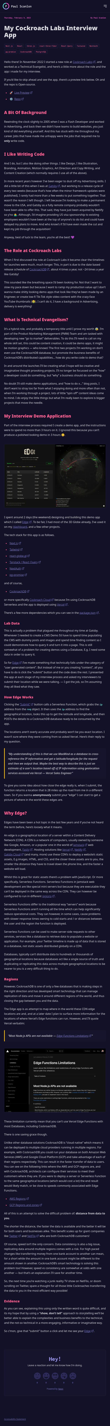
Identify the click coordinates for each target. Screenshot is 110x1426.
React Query (66, 46)
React (19, 46)
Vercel (62, 604)
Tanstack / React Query (25, 562)
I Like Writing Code (24, 154)
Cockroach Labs (84, 62)
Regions (11, 979)
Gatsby (54, 186)
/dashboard (20, 527)
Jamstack (80, 845)
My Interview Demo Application (37, 416)
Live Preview (23, 93)
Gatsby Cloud (14, 854)
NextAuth (94, 46)
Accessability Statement (15, 1419)
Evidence (12, 1301)
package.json (89, 613)
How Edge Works (18, 697)
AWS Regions (19, 1199)
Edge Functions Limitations (74, 1036)
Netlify (80, 850)
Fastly (27, 850)
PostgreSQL (41, 52)
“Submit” (26, 704)
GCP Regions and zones (26, 1205)
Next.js (9, 46)
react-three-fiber (48, 46)
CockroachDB (26, 52)
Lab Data (12, 623)
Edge (27, 522)
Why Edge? (15, 813)
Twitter (15, 1236)
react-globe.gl (20, 556)
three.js (31, 46)
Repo (19, 99)
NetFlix (33, 1236)
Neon (60, 1389)
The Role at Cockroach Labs (33, 250)
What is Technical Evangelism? (36, 319)
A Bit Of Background (25, 112)
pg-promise (11, 52)
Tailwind (81, 46)
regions (48, 896)
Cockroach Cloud (42, 600)
